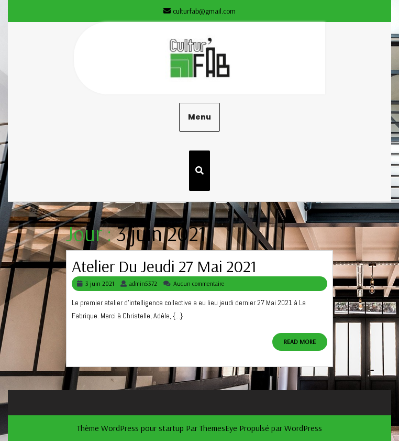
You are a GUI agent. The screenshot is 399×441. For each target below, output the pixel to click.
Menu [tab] (199, 117)
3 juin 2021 (99, 283)
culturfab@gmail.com (199, 11)
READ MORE (305, 344)
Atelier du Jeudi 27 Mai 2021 (164, 265)
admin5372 (143, 283)
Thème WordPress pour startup (130, 428)
